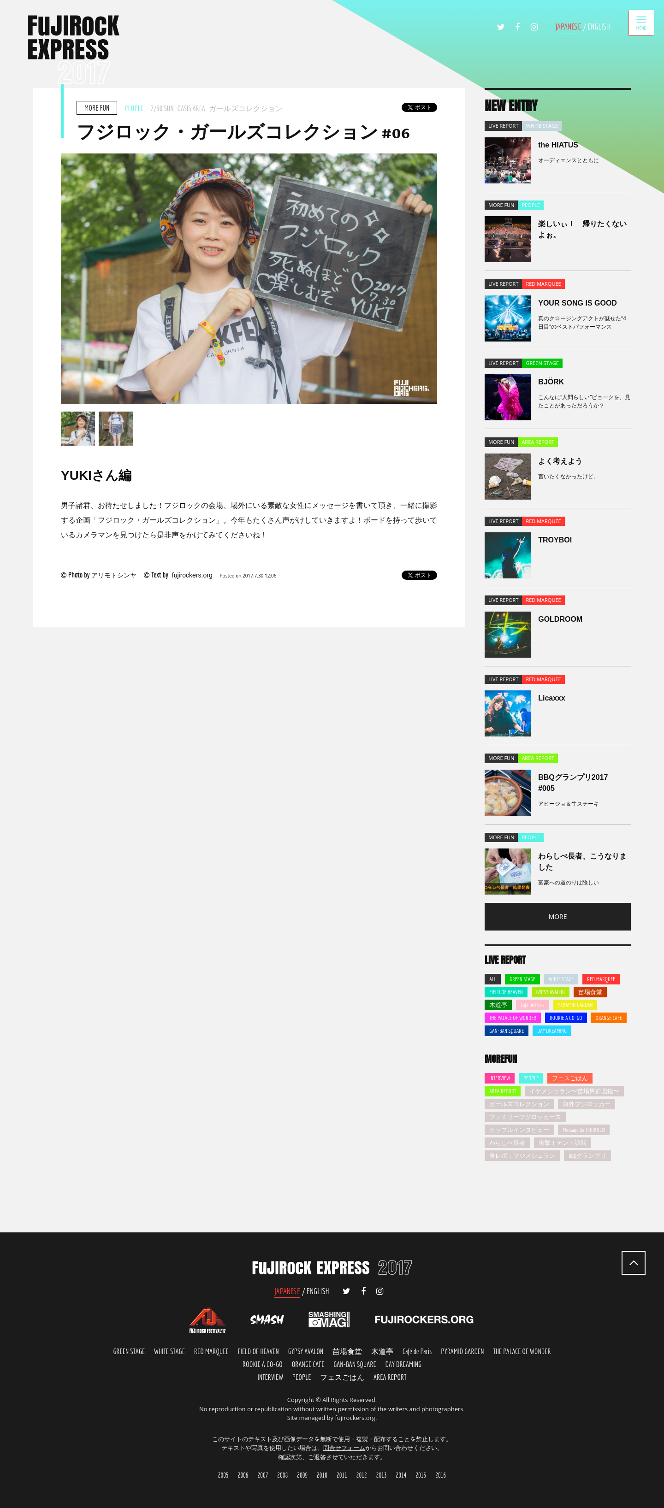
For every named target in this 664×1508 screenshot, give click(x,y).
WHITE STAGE (561, 979)
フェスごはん (570, 1078)
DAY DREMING (403, 1364)
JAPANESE (568, 26)
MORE (558, 916)
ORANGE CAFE (608, 1018)
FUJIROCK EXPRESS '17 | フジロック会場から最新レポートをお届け (74, 49)
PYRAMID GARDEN (575, 1005)
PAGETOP (634, 1263)
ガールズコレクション (519, 1104)
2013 (381, 1475)
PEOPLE (531, 1078)
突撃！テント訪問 (563, 1142)
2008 (282, 1475)
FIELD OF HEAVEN (506, 992)
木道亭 (498, 1005)
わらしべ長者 (507, 1142)
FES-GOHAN (342, 1377)
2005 (223, 1475)
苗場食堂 (590, 992)
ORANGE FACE (308, 1364)
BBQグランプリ (587, 1155)
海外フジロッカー (587, 1104)
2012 (361, 1475)
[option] (249, 278)
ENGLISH (598, 26)
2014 (401, 1475)
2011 (342, 1475)
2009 (302, 1475)
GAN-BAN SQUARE (506, 1030)
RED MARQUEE (601, 979)
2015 (420, 1475)
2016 (440, 1475)
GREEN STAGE (522, 979)
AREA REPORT (503, 1091)
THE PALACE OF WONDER (513, 1018)
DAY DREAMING (552, 1030)
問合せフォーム (344, 1447)
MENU (639, 24)
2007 (263, 1475)
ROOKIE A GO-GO (566, 1018)
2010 (322, 1475)
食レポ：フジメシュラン (522, 1155)
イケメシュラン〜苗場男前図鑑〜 (574, 1091)
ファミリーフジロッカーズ (525, 1116)
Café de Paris (532, 1005)
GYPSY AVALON (550, 992)
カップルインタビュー (519, 1129)
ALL (492, 979)
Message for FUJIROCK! (584, 1129)
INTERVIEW (500, 1078)
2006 (243, 1475)
